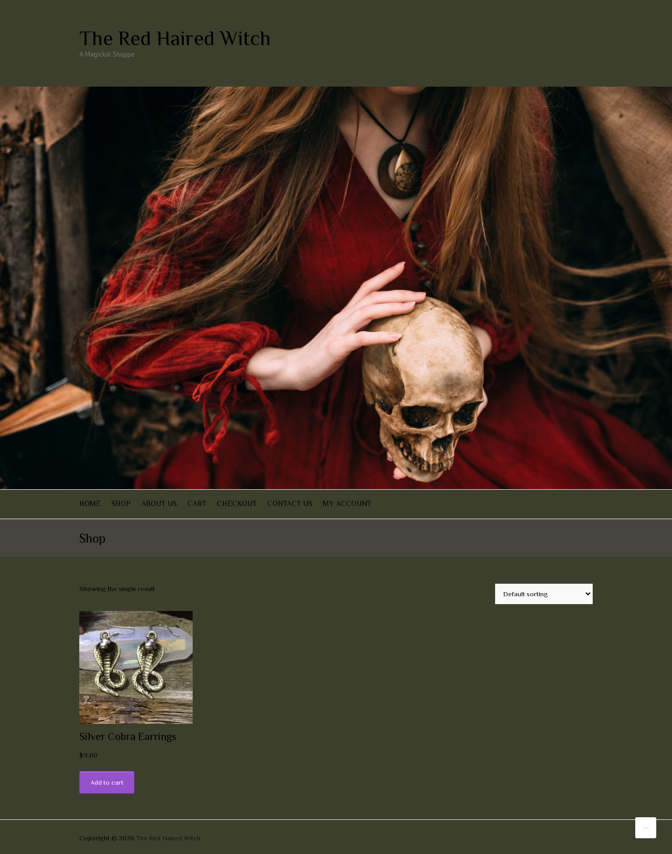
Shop (121, 503)
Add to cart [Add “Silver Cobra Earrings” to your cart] (106, 782)
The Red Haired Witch (175, 38)
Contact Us (289, 503)
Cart (196, 503)
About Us (159, 503)
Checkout (237, 503)
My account (347, 503)
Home (90, 503)
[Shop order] (544, 594)
